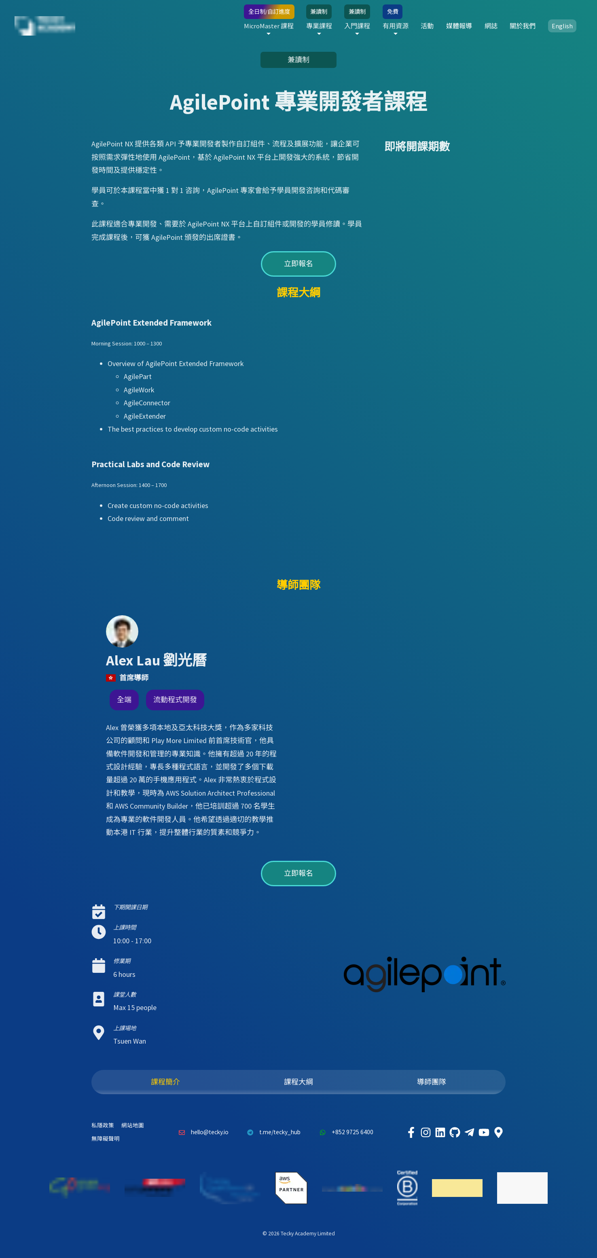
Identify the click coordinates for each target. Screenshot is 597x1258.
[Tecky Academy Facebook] (411, 1132)
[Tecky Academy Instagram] (425, 1132)
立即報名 (298, 263)
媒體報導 (459, 26)
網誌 (491, 26)
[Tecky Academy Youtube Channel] (483, 1132)
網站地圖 (132, 1125)
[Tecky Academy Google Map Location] (498, 1132)
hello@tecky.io (201, 1132)
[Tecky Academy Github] (454, 1132)
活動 (427, 26)
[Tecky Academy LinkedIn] (440, 1132)
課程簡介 (165, 1081)
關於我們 (523, 26)
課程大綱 (298, 1081)
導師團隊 (431, 1081)
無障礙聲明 (105, 1138)
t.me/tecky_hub (272, 1132)
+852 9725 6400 (344, 1132)
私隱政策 (102, 1125)
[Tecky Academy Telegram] (469, 1132)
